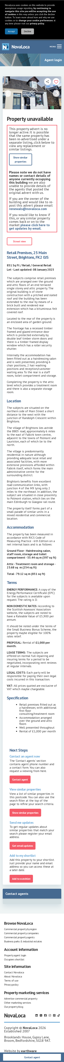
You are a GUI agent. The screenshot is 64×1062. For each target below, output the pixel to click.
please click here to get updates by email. (29, 226)
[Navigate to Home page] (16, 46)
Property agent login (15, 955)
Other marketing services (17, 1002)
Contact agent (32, 1057)
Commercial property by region (20, 928)
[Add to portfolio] (56, 81)
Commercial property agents (19, 937)
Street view (19, 241)
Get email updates (22, 845)
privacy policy (37, 23)
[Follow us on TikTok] (59, 1015)
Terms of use (11, 980)
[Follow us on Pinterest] (54, 1015)
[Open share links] (47, 81)
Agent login (53, 59)
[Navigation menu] (59, 46)
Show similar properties (20, 159)
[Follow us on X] (41, 1015)
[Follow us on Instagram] (50, 1015)
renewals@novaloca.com (28, 208)
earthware (29, 1050)
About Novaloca (13, 976)
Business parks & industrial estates (23, 941)
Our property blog (13, 1006)
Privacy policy (11, 984)
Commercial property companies (21, 933)
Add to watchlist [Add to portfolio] (21, 878)
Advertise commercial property (20, 998)
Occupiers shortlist (14, 959)
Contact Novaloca (14, 972)
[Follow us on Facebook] (45, 1015)
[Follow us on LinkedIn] (36, 1015)
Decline (27, 31)
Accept (11, 31)
